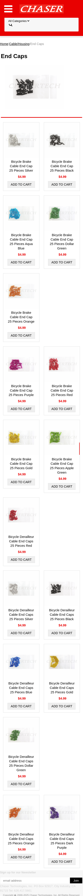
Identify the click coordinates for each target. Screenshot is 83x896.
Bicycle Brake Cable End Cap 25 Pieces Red (62, 390)
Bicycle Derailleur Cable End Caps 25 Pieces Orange (21, 838)
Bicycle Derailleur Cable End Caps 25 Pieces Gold (62, 687)
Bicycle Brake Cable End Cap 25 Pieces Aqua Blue (21, 241)
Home (4, 44)
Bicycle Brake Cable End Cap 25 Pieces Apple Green (62, 465)
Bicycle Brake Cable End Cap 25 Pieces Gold (21, 463)
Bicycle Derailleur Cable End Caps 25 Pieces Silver (21, 614)
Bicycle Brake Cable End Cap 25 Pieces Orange (21, 317)
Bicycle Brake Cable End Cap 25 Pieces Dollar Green (62, 241)
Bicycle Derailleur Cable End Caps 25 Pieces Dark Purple (62, 840)
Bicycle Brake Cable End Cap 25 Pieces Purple (21, 390)
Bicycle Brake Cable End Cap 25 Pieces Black (62, 166)
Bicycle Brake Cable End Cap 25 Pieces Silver (21, 166)
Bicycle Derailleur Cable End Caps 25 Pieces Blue (21, 687)
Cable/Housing (19, 44)
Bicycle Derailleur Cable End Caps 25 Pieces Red (21, 541)
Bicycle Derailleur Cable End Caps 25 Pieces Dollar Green (21, 763)
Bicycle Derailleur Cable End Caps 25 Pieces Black (62, 614)
